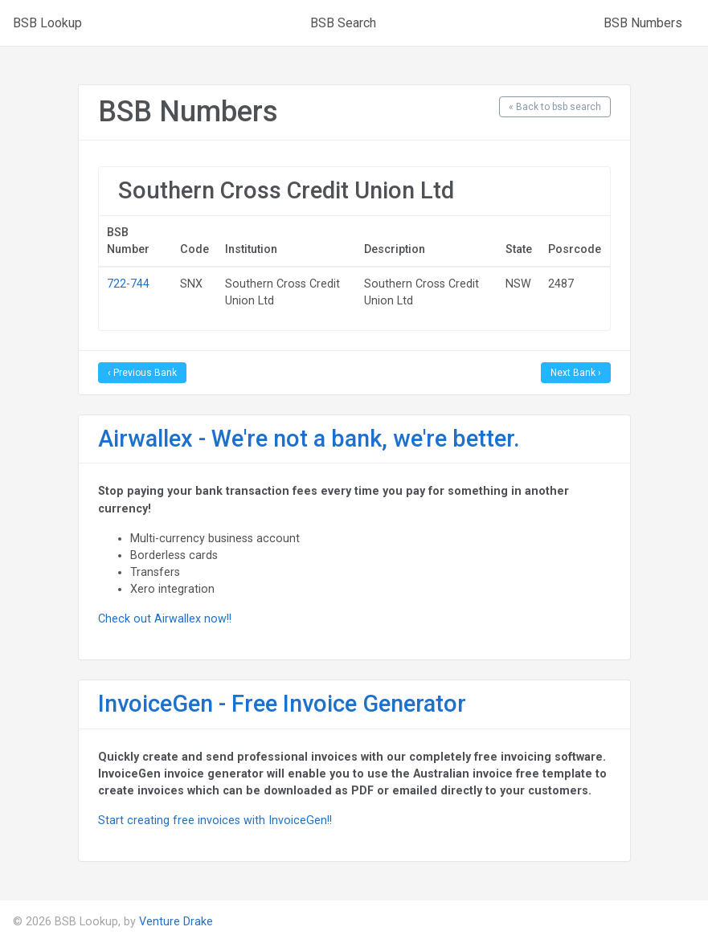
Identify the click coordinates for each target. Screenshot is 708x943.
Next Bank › (575, 372)
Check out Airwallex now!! (164, 618)
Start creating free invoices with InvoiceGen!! (215, 820)
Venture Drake (176, 921)
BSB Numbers (643, 23)
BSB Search (343, 23)
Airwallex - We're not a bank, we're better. (309, 438)
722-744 (128, 283)
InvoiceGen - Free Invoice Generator (282, 703)
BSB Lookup (47, 23)
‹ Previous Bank (142, 372)
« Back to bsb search (555, 106)
